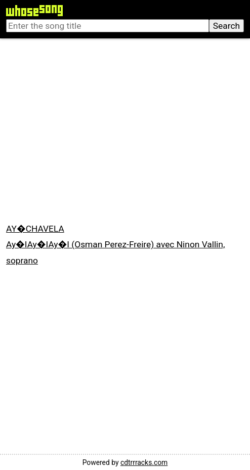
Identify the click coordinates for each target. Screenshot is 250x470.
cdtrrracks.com (144, 462)
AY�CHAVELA (35, 229)
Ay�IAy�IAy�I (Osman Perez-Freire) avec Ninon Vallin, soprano (115, 252)
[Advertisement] (125, 131)
